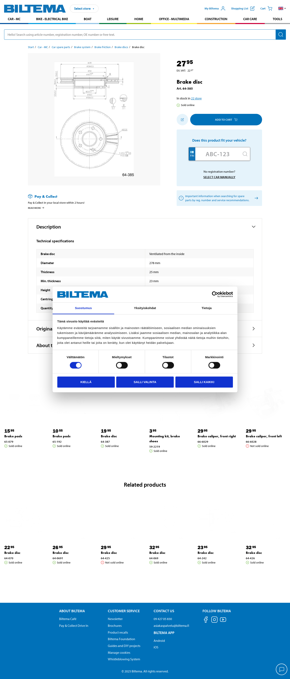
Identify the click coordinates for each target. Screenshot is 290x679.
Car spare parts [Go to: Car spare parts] (61, 47)
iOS (156, 647)
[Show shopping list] (243, 8)
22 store (196, 98)
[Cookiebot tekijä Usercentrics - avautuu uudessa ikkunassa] (215, 294)
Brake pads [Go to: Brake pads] (13, 436)
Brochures (115, 626)
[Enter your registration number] (217, 154)
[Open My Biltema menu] (215, 8)
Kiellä (85, 382)
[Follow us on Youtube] (223, 621)
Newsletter (115, 619)
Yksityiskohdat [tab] (145, 308)
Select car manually (219, 177)
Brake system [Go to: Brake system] (82, 47)
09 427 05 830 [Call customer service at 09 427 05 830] (163, 619)
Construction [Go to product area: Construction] (216, 19)
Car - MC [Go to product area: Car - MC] (14, 19)
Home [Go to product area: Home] (138, 19)
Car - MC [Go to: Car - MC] (43, 47)
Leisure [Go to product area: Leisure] (113, 19)
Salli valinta (145, 382)
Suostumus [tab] (83, 308)
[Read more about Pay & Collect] (90, 196)
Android (159, 641)
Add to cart (226, 119)
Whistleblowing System (124, 659)
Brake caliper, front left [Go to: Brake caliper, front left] (264, 436)
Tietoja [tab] (207, 308)
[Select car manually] (255, 198)
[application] (282, 670)
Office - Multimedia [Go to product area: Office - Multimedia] (174, 19)
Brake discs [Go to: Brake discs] (121, 47)
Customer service (124, 611)
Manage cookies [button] (119, 652)
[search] (145, 34)
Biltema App (164, 632)
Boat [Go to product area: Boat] (87, 19)
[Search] (281, 34)
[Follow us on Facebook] (206, 620)
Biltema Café (67, 619)
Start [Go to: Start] (31, 47)
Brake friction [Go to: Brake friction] (102, 47)
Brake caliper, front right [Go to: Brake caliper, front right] (217, 436)
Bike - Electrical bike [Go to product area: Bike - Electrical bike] (52, 19)
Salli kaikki (204, 382)
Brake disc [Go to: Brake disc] (109, 436)
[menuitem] (14, 19)
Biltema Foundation (121, 639)
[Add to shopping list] (182, 119)
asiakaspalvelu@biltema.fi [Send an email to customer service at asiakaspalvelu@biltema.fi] (171, 626)
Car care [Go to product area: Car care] (250, 19)
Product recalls (118, 632)
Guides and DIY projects (124, 646)
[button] (282, 8)
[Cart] (266, 8)
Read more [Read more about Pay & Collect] (36, 207)
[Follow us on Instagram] (214, 620)
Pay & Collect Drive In (73, 626)
